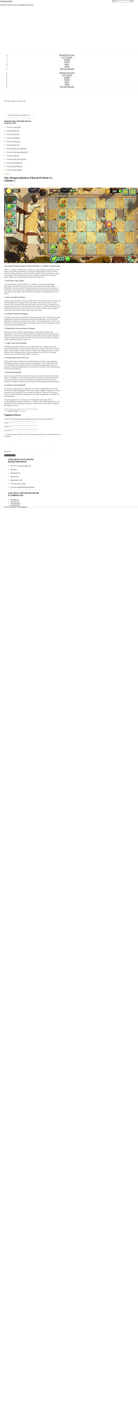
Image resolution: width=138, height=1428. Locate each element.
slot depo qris (14, 504)
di (5, 409)
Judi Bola (16, 138)
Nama (6, 423)
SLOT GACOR (67, 57)
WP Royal (23, 509)
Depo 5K (16, 131)
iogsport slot (14, 479)
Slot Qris (16, 134)
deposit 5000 (21, 486)
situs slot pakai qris (24, 468)
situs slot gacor (15, 506)
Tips (23, 409)
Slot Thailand (17, 170)
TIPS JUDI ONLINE (67, 69)
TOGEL (67, 66)
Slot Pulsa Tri (17, 166)
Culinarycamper (6, 1)
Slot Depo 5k (17, 163)
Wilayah (29, 409)
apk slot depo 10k (16, 482)
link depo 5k (14, 502)
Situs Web (7, 430)
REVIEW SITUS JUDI (67, 55)
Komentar (7, 454)
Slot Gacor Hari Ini (19, 159)
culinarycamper (13, 411)
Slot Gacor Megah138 (20, 152)
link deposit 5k (15, 475)
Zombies (35, 409)
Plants (20, 409)
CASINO (67, 60)
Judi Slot (16, 156)
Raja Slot (16, 145)
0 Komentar (23, 411)
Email (6, 426)
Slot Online (17, 127)
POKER (67, 62)
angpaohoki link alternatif (25, 489)
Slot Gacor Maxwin (19, 148)
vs (25, 409)
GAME (6, 173)
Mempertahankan (12, 409)
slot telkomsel (15, 507)
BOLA (67, 64)
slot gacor (13, 472)
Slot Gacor (16, 141)
